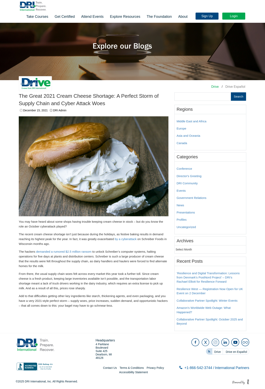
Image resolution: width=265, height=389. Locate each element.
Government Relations (191, 197)
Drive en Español (236, 351)
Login (235, 6)
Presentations (186, 212)
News (180, 205)
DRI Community (187, 183)
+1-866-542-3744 (196, 368)
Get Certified (123, 16)
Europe (181, 128)
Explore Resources (184, 16)
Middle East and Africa (191, 121)
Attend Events (151, 16)
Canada (182, 143)
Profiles (182, 219)
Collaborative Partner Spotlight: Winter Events (207, 300)
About (241, 16)
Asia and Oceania (188, 135)
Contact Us (110, 367)
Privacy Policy (155, 367)
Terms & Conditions (132, 367)
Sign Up (208, 6)
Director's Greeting (189, 176)
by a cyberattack (125, 239)
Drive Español (235, 86)
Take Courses (96, 16)
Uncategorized (186, 227)
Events (181, 190)
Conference (184, 168)
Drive (215, 86)
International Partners (232, 368)
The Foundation (217, 16)
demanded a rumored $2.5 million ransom (64, 251)
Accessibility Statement (133, 372)
